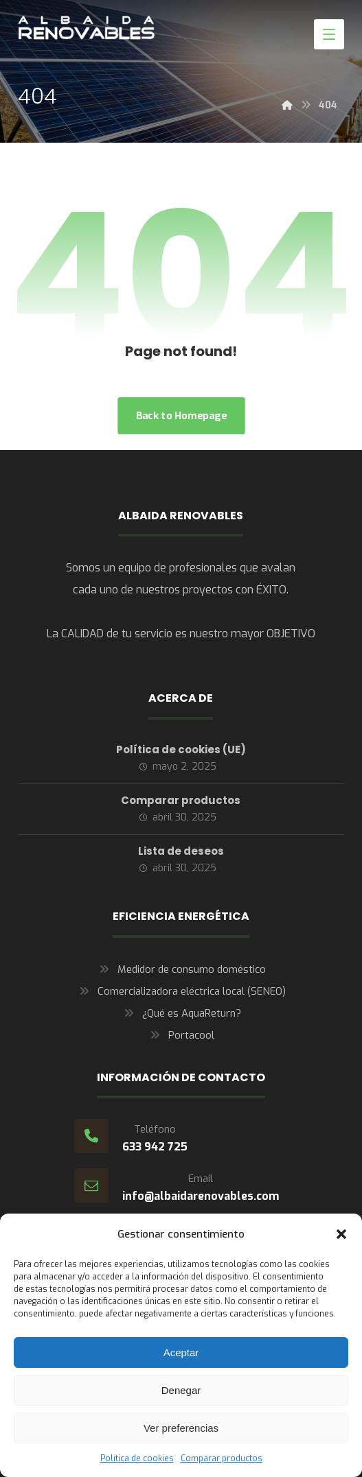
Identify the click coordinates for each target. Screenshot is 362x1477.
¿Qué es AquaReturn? (181, 1013)
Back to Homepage (181, 415)
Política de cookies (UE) (181, 749)
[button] (341, 1234)
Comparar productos (221, 1458)
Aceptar (181, 1352)
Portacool (180, 1035)
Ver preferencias (181, 1428)
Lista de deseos (181, 851)
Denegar (181, 1390)
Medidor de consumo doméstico (181, 969)
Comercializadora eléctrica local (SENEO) (181, 991)
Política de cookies (137, 1458)
